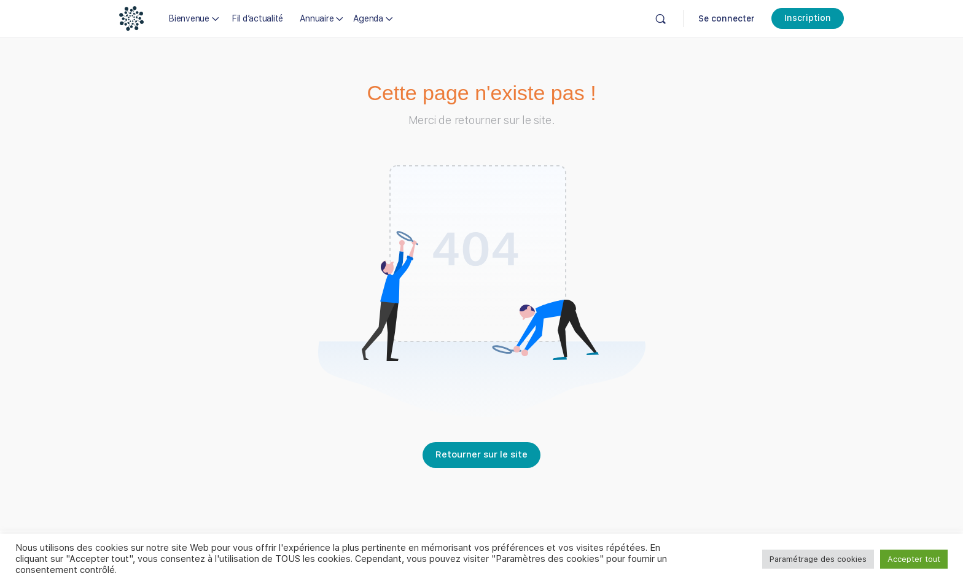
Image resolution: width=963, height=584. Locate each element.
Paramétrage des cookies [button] (818, 559)
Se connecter (726, 18)
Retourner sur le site (481, 454)
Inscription (807, 18)
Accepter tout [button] (913, 559)
